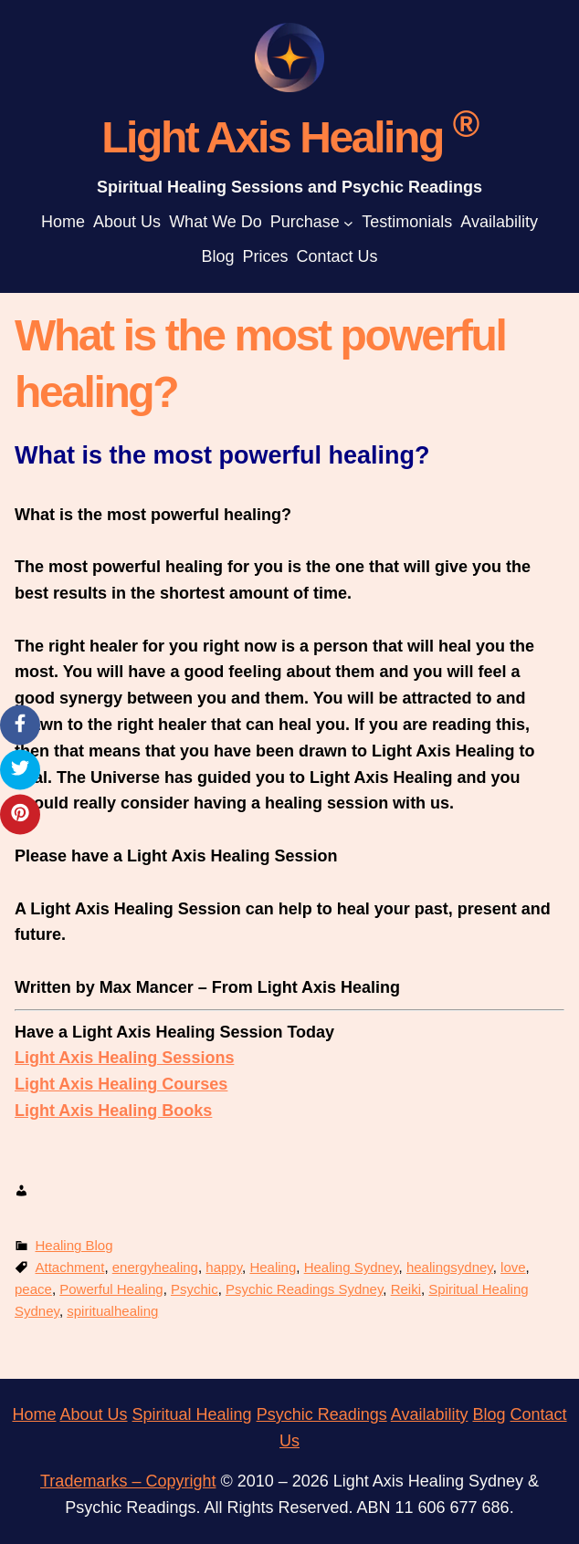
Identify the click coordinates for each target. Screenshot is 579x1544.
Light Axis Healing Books (113, 1110)
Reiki (406, 1289)
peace (33, 1289)
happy (223, 1267)
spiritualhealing (112, 1311)
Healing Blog (74, 1245)
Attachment (70, 1267)
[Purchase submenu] (348, 222)
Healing (272, 1267)
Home (34, 1414)
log (494, 1414)
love (513, 1267)
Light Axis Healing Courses (121, 1084)
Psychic (194, 1289)
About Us (93, 1414)
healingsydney (449, 1267)
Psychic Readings (322, 1414)
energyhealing (155, 1267)
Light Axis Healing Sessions (124, 1057)
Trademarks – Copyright (128, 1481)
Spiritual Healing (192, 1414)
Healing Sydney (351, 1267)
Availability (429, 1414)
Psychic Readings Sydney (304, 1289)
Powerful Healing (111, 1289)
